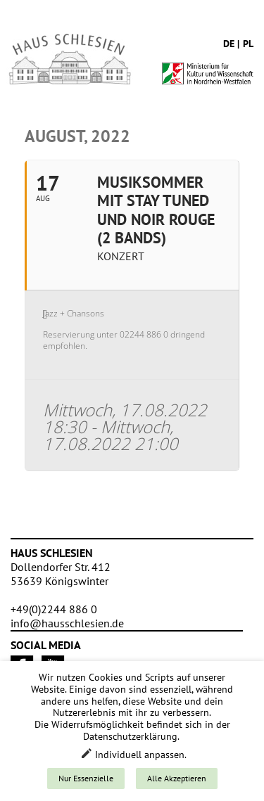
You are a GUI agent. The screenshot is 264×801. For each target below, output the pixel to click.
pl (248, 43)
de (228, 43)
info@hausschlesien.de (67, 623)
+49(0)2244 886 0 (54, 609)
